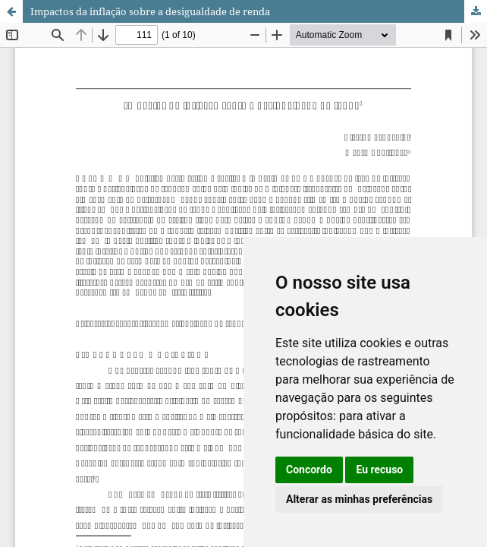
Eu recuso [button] (379, 469)
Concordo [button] (309, 469)
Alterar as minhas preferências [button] (359, 499)
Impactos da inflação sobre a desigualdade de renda (150, 11)
